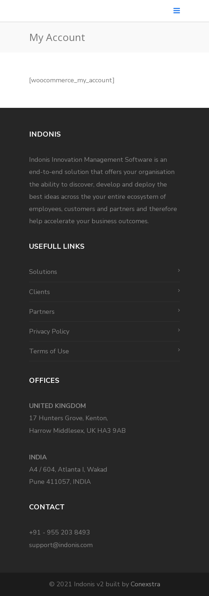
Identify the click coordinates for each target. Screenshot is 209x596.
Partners (42, 311)
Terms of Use (49, 351)
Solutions (43, 271)
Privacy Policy (49, 331)
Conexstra (145, 584)
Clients (39, 292)
